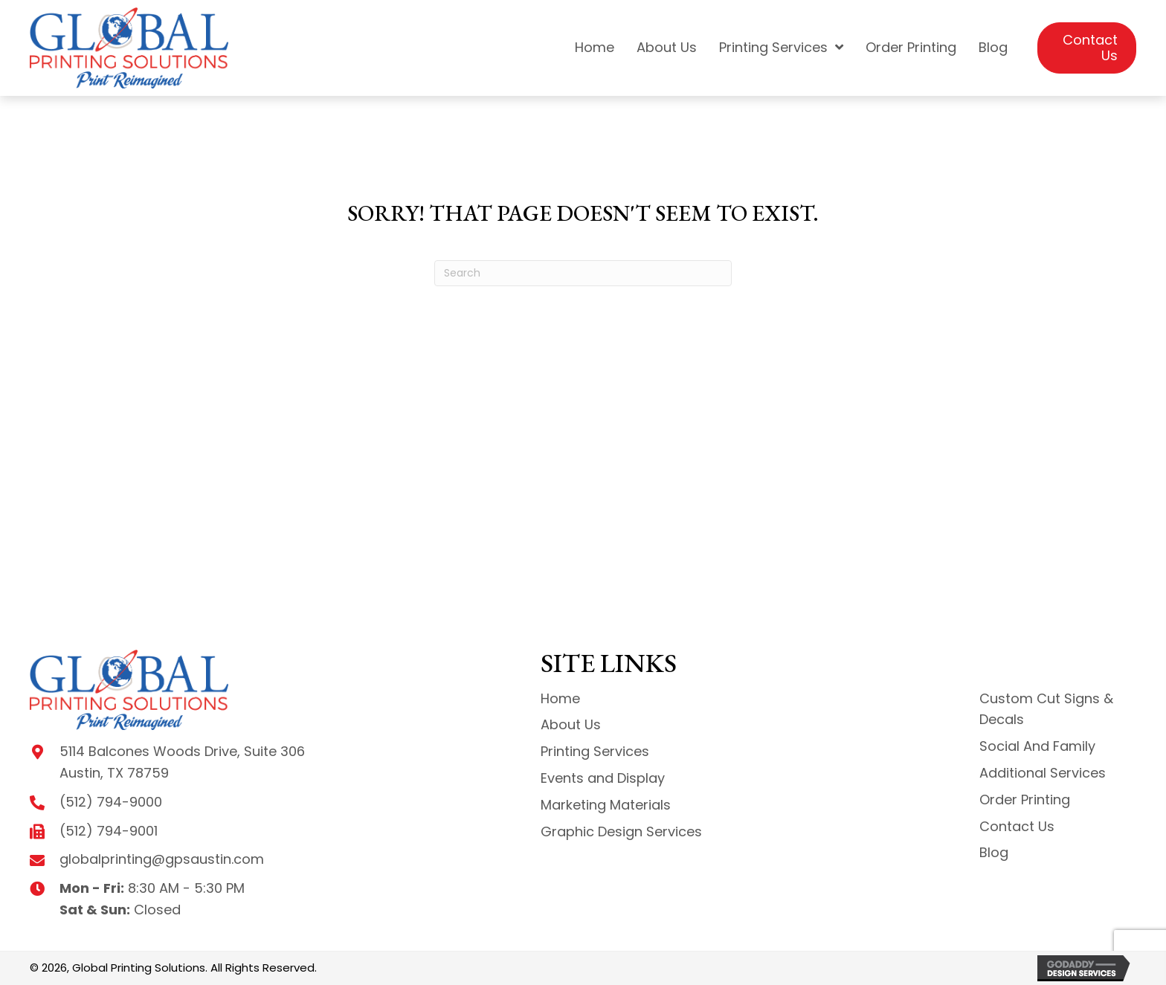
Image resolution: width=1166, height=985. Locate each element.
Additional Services (1042, 772)
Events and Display (603, 778)
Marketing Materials (606, 804)
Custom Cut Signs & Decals (1046, 709)
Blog (993, 852)
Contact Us (1016, 826)
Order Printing (1024, 799)
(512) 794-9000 (110, 801)
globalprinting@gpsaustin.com (161, 859)
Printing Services (595, 751)
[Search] (583, 273)
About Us (571, 724)
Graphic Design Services (621, 831)
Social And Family (1037, 746)
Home (560, 698)
